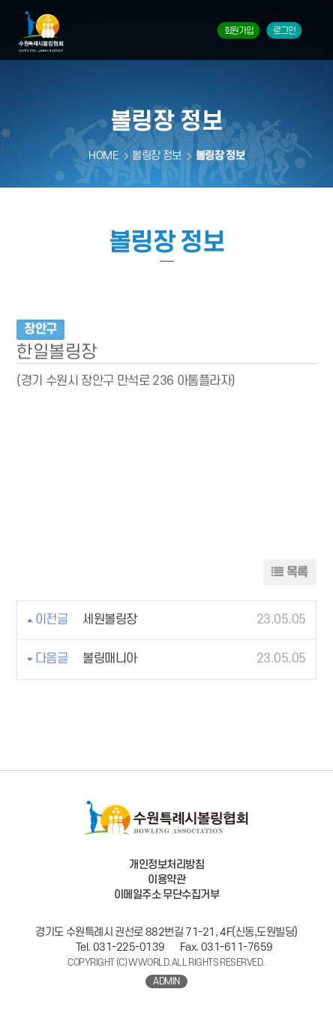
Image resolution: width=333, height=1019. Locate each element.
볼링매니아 (109, 673)
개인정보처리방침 (166, 864)
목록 (290, 586)
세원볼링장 (109, 633)
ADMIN (166, 981)
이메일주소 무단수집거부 (167, 894)
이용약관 (166, 879)
